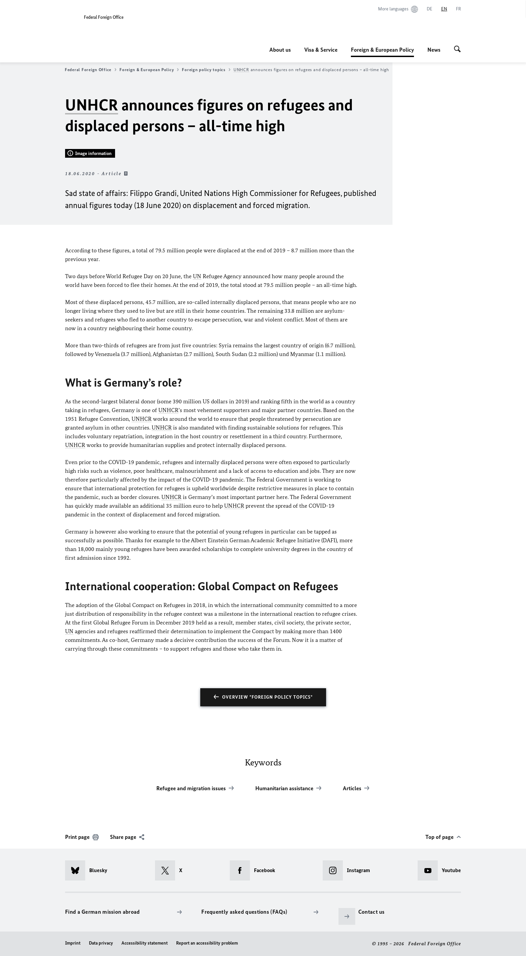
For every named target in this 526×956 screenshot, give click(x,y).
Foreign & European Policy (382, 49)
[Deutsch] (429, 9)
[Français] (458, 9)
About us (280, 49)
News (433, 49)
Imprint (73, 943)
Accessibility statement (144, 943)
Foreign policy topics (206, 70)
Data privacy (101, 943)
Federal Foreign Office (90, 70)
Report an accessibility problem (207, 943)
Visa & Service (320, 49)
